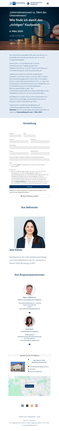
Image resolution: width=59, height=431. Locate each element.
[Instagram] (32, 406)
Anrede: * (11, 133)
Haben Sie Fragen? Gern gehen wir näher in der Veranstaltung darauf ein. (26, 157)
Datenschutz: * (13, 169)
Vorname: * (12, 139)
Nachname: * (33, 139)
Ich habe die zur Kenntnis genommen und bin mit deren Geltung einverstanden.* (28, 165)
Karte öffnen (29, 386)
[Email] (29, 312)
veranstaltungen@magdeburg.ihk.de (39, 366)
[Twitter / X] (27, 406)
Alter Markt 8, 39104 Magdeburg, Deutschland (39, 361)
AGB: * (11, 163)
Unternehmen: (12, 145)
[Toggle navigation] (48, 3)
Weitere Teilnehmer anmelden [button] (29, 196)
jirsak (38, 417)
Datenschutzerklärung (20, 181)
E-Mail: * (11, 151)
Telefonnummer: (34, 151)
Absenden (29, 186)
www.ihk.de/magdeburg (36, 371)
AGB (18, 164)
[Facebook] (22, 406)
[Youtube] (36, 406)
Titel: (24, 133)
